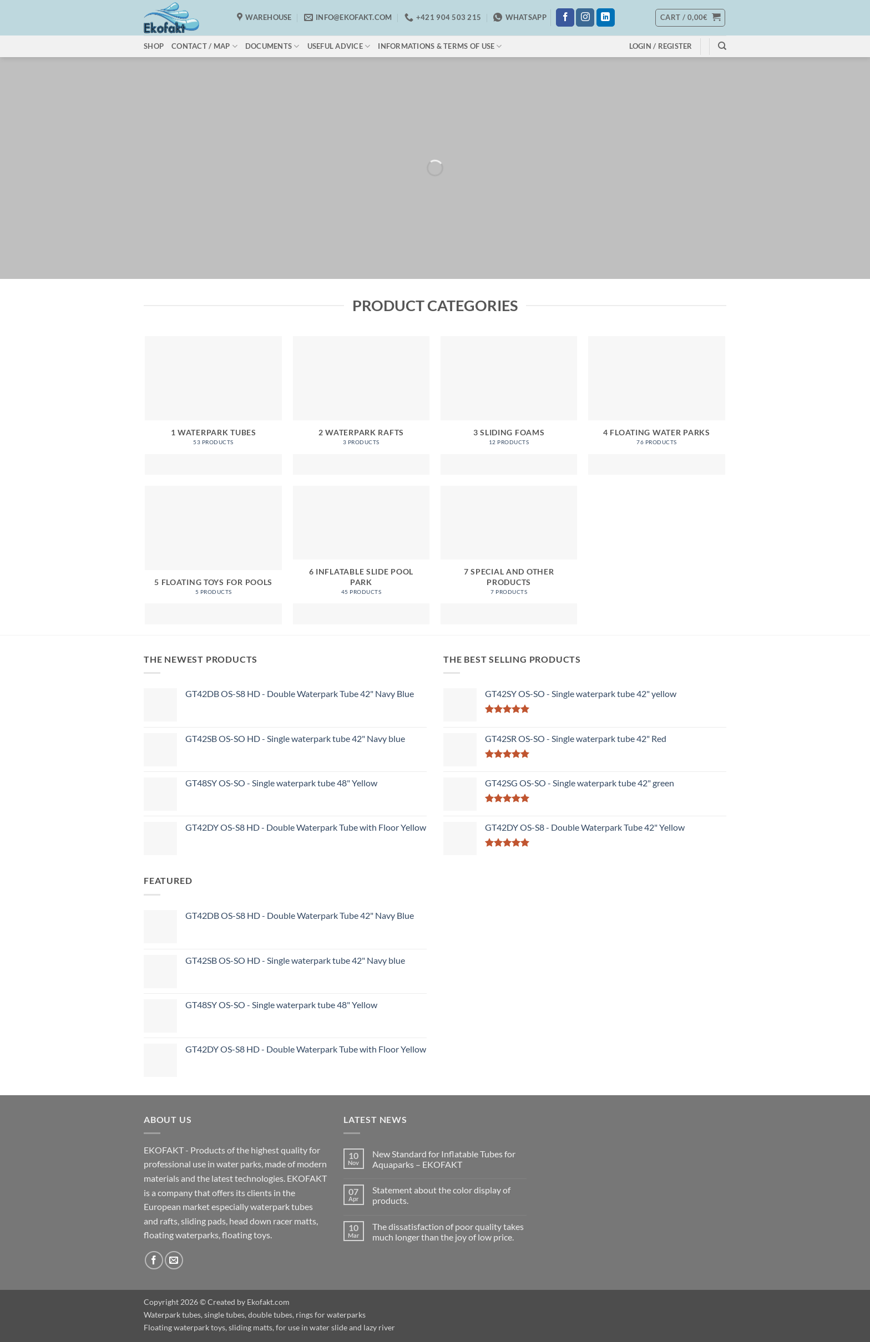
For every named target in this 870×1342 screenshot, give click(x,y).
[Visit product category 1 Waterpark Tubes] (213, 405)
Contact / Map (204, 46)
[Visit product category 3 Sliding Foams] (509, 405)
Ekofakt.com (268, 1302)
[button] (690, 18)
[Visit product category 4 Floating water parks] (656, 405)
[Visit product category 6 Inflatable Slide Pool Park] (361, 555)
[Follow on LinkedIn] (605, 17)
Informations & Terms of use (440, 46)
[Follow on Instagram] (585, 17)
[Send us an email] (174, 1260)
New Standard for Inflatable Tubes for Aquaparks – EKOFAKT (443, 1159)
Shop (154, 46)
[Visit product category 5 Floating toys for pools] (213, 555)
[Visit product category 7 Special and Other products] (509, 555)
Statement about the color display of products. (441, 1195)
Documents (272, 46)
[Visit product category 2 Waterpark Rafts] (361, 405)
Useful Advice (339, 46)
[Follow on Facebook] (565, 17)
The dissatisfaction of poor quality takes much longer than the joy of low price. (448, 1231)
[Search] (722, 46)
